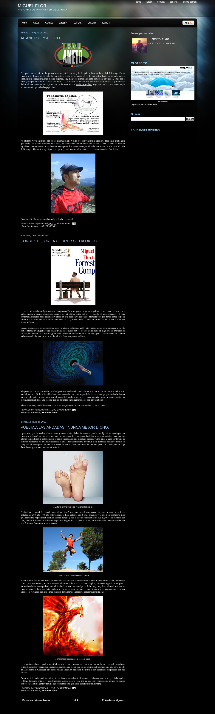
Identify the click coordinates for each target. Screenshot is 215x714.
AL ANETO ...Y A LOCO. (41, 38)
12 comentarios (63, 688)
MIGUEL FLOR (32, 5)
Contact (161, 2)
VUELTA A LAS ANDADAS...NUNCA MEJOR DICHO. (65, 427)
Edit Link (173, 2)
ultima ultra (120, 141)
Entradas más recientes (36, 700)
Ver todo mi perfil (162, 43)
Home (138, 2)
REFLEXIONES (49, 226)
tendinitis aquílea (84, 84)
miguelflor (160, 39)
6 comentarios (64, 223)
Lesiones (35, 226)
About (149, 2)
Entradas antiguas (113, 700)
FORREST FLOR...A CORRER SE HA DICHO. (59, 241)
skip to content (190, 2)
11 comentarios (63, 409)
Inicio (76, 700)
